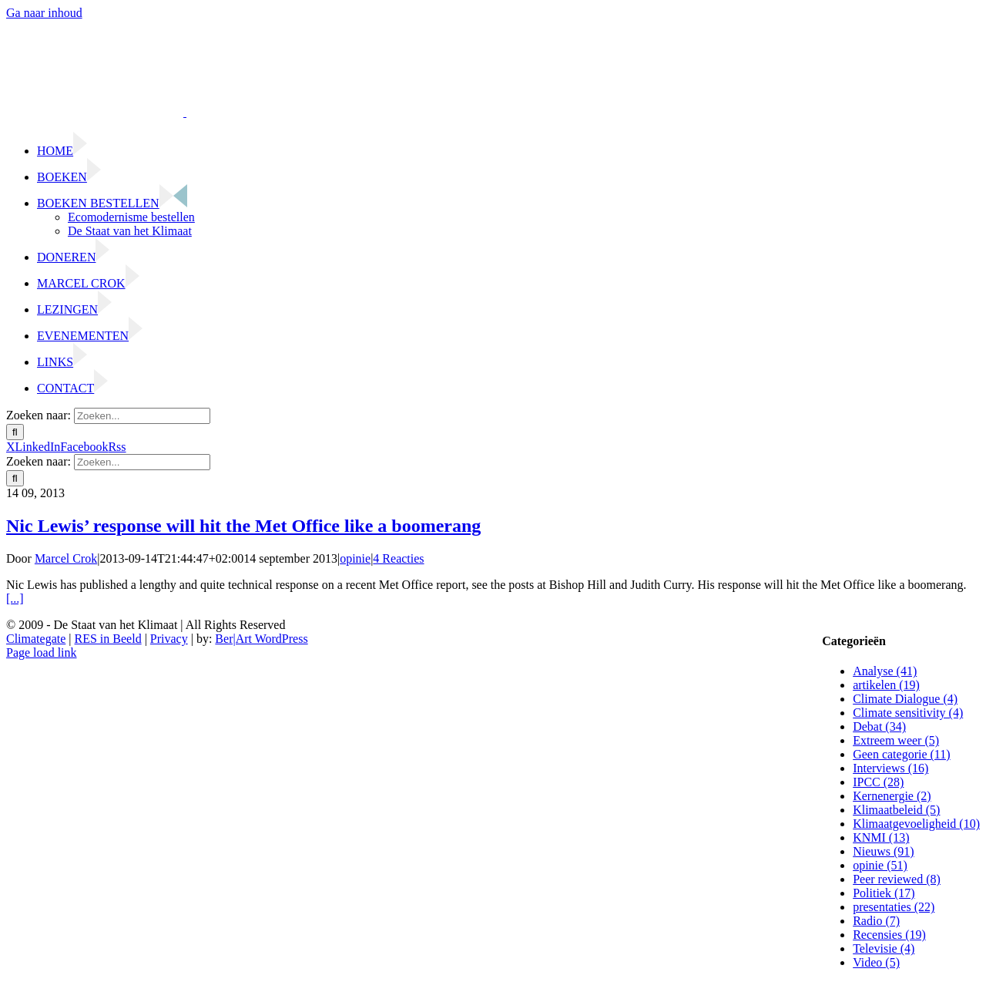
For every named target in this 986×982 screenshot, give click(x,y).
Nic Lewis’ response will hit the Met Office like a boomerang (243, 526)
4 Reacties (398, 558)
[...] (15, 598)
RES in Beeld (108, 638)
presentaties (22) (893, 906)
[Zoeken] (15, 432)
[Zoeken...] (142, 416)
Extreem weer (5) (896, 740)
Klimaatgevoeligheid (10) (916, 823)
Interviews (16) (890, 768)
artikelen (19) (886, 684)
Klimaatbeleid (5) (896, 809)
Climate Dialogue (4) (905, 698)
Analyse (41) (885, 671)
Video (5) (876, 962)
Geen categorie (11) (901, 754)
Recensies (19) (889, 934)
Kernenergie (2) (892, 795)
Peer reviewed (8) (897, 879)
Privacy (169, 638)
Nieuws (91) (883, 851)
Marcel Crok (66, 558)
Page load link (41, 652)
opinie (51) (880, 865)
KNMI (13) (881, 837)
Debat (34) (879, 726)
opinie (355, 558)
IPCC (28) (878, 782)
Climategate (35, 638)
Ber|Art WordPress (261, 638)
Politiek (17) (883, 893)
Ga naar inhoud (44, 12)
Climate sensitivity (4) (908, 712)
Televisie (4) (883, 948)
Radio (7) (876, 920)
